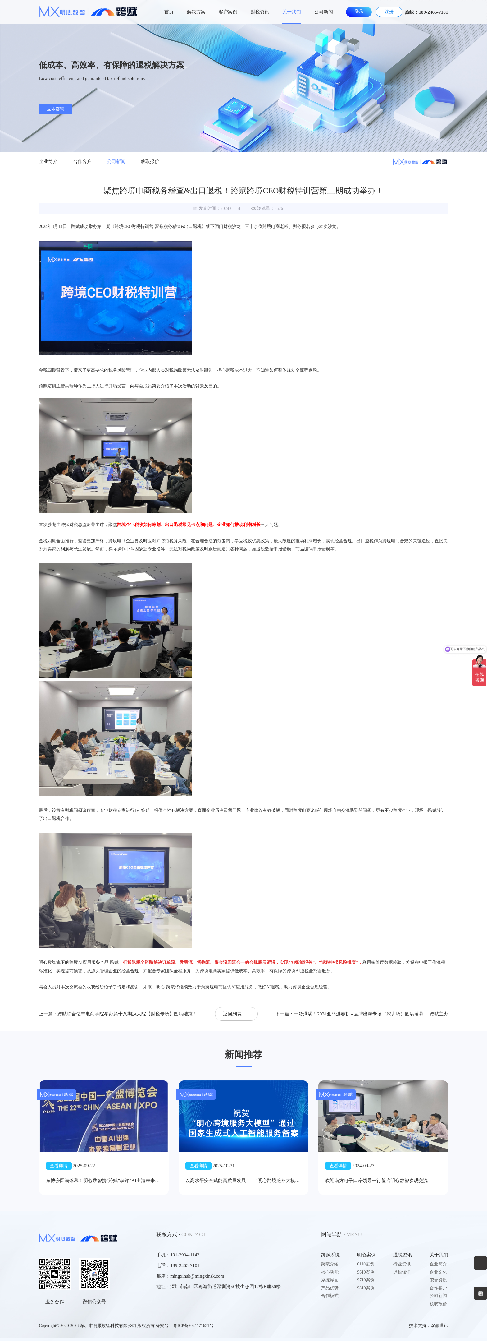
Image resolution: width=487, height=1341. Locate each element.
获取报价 (150, 161)
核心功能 (330, 1272)
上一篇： (118, 1013)
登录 (359, 11)
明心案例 (366, 1254)
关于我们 (291, 11)
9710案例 (365, 1280)
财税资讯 (260, 11)
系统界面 (330, 1280)
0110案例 (365, 1264)
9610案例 (365, 1272)
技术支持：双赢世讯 (428, 1325)
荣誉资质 (438, 1280)
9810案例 (365, 1288)
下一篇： (361, 1013)
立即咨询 (55, 109)
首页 (169, 11)
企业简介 (48, 161)
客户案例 (228, 11)
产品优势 (330, 1288)
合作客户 (82, 161)
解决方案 (196, 11)
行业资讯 (402, 1264)
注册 (389, 11)
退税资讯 (402, 1254)
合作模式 (330, 1295)
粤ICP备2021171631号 (193, 1325)
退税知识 (402, 1272)
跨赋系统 (330, 1254)
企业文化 (438, 1272)
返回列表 (232, 1013)
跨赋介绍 (330, 1264)
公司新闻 (323, 11)
